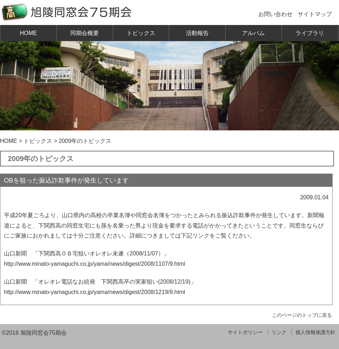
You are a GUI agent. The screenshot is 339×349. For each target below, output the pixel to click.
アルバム (253, 33)
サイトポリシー (245, 332)
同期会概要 (84, 33)
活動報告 (197, 33)
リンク (279, 332)
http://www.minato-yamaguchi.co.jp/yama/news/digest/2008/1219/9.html (94, 292)
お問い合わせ (275, 14)
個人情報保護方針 (315, 332)
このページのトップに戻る (302, 315)
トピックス (141, 33)
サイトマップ (315, 14)
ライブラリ (309, 33)
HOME (28, 33)
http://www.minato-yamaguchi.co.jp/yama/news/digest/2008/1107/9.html (94, 264)
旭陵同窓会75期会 (43, 333)
